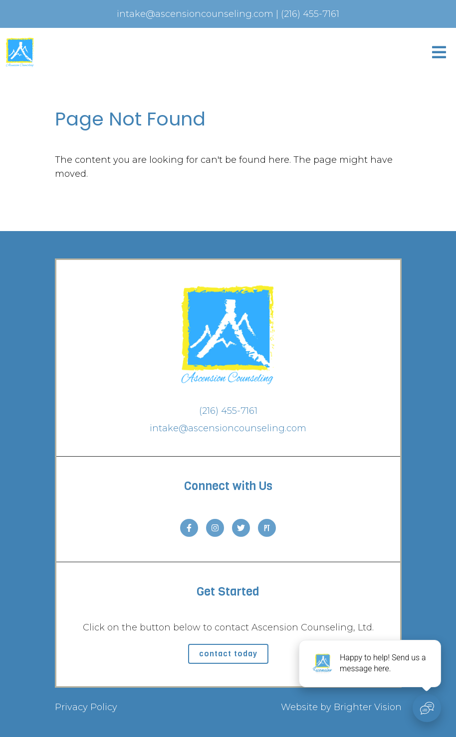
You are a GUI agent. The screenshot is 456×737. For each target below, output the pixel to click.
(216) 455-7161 (228, 410)
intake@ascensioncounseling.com (228, 428)
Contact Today (228, 653)
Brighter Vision (368, 707)
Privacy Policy (86, 707)
